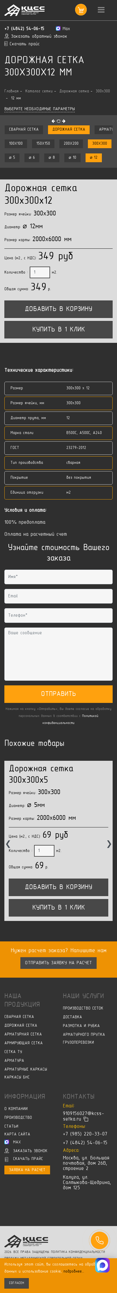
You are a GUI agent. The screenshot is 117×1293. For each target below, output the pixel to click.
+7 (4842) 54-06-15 (24, 29)
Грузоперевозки (78, 1043)
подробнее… (73, 1271)
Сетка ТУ (13, 1052)
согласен (16, 1283)
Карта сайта (17, 1134)
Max (12, 1142)
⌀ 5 (12, 158)
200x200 (71, 144)
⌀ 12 (94, 158)
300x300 (99, 144)
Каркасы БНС (17, 1077)
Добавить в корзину (58, 309)
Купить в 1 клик (58, 329)
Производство (18, 1118)
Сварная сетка (24, 130)
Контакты (79, 1097)
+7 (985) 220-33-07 (85, 1134)
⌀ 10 (72, 158)
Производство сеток (83, 1008)
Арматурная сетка (23, 1034)
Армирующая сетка (23, 1043)
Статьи (11, 1126)
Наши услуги (83, 996)
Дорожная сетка (68, 130)
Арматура (14, 1061)
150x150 (43, 144)
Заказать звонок (25, 1150)
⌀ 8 (52, 158)
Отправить (58, 694)
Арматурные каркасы (25, 1069)
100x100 (16, 144)
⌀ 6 (32, 158)
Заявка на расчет (27, 1170)
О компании (16, 1109)
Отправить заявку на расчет (58, 963)
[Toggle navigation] (101, 10)
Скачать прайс (24, 1159)
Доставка (72, 1017)
